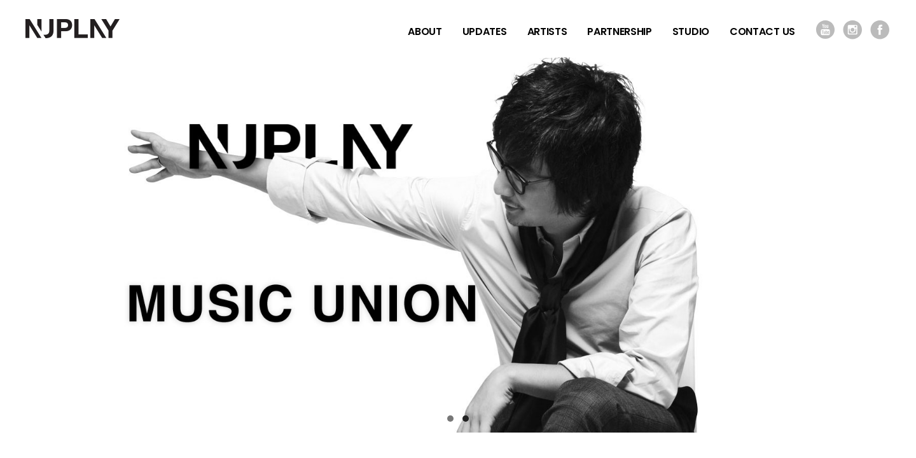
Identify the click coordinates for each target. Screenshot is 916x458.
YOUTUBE (825, 29)
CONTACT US (762, 31)
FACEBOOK (880, 29)
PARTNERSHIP (619, 31)
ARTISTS (547, 31)
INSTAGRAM (852, 29)
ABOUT (424, 31)
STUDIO (690, 31)
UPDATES (484, 31)
